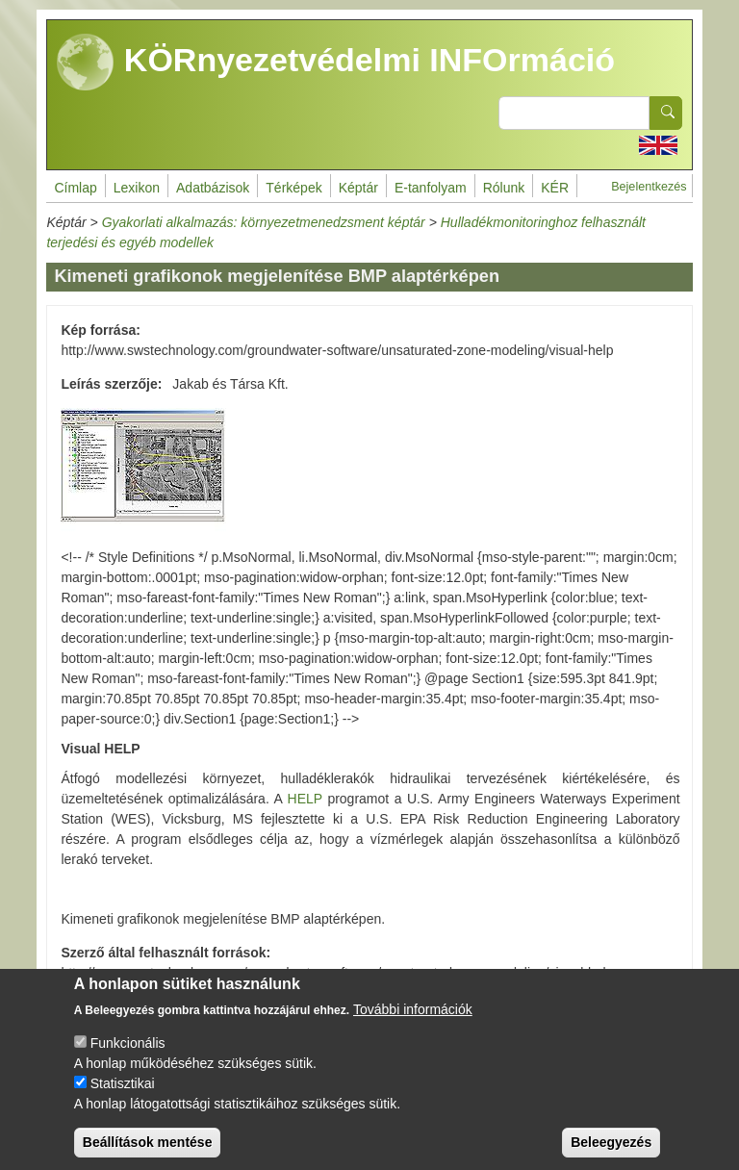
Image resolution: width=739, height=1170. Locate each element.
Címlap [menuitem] (75, 187)
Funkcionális (128, 1060)
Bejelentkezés (648, 186)
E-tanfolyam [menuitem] (431, 187)
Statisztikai (122, 1100)
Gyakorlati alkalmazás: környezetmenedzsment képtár (263, 222)
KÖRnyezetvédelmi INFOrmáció (336, 62)
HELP (305, 798)
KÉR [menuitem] (555, 187)
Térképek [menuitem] (293, 187)
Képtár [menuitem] (358, 187)
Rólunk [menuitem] (504, 187)
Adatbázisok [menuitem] (212, 187)
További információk (412, 1026)
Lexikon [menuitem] (137, 187)
